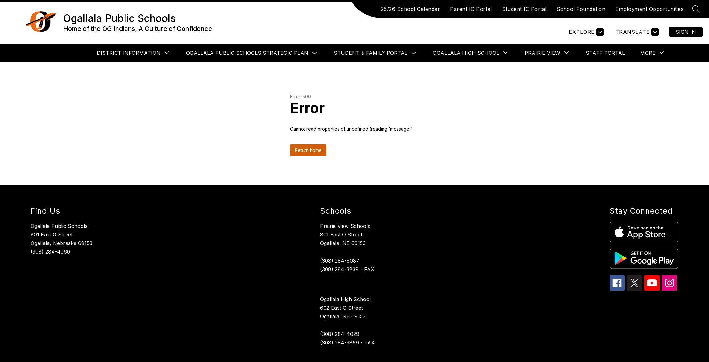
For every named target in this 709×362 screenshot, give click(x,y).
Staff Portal (605, 53)
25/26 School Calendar (410, 9)
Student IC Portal (524, 9)
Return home (308, 150)
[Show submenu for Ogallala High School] (466, 53)
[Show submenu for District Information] (129, 53)
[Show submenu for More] (647, 53)
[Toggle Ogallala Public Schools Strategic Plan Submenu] (315, 53)
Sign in (686, 32)
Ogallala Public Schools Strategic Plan (247, 53)
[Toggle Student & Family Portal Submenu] (414, 53)
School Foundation (581, 9)
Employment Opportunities (649, 9)
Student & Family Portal (370, 53)
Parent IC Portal (471, 9)
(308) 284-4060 (50, 252)
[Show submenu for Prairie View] (542, 53)
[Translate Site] (636, 32)
